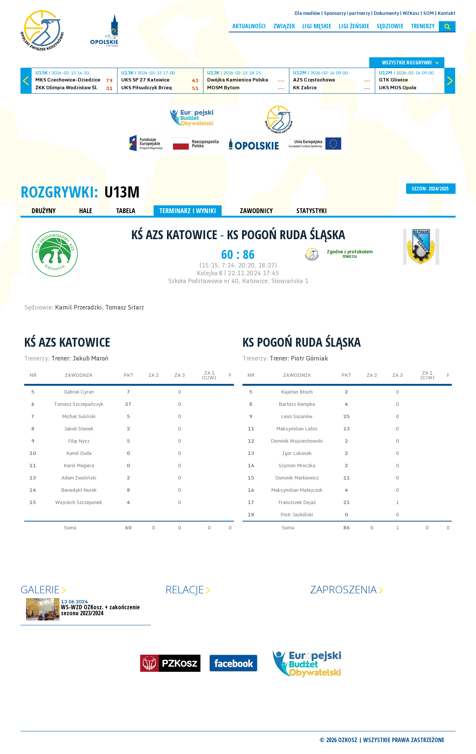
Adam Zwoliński (78, 478)
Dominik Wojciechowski (297, 441)
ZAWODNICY (256, 210)
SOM (428, 13)
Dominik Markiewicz (297, 478)
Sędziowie (390, 26)
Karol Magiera (79, 465)
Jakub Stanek (78, 428)
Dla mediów (307, 13)
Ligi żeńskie (354, 26)
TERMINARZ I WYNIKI (187, 210)
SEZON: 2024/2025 (431, 188)
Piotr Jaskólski (296, 514)
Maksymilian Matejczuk (296, 490)
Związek (284, 26)
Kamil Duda (78, 453)
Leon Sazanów (296, 416)
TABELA (125, 210)
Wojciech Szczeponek (78, 502)
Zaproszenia (343, 589)
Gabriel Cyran (79, 392)
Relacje (184, 589)
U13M (122, 191)
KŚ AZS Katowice (175, 234)
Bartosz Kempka (297, 404)
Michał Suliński (79, 416)
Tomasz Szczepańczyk (78, 404)
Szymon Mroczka (297, 465)
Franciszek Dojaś (297, 502)
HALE (85, 210)
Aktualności (249, 26)
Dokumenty (386, 13)
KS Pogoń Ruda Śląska (286, 234)
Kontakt (447, 13)
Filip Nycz (79, 441)
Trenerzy (423, 26)
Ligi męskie (316, 26)
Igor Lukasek (297, 453)
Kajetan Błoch (297, 392)
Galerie (40, 589)
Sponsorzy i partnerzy (347, 13)
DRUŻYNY (43, 210)
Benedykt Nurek (79, 490)
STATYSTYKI (311, 210)
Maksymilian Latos (297, 428)
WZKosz (411, 13)
